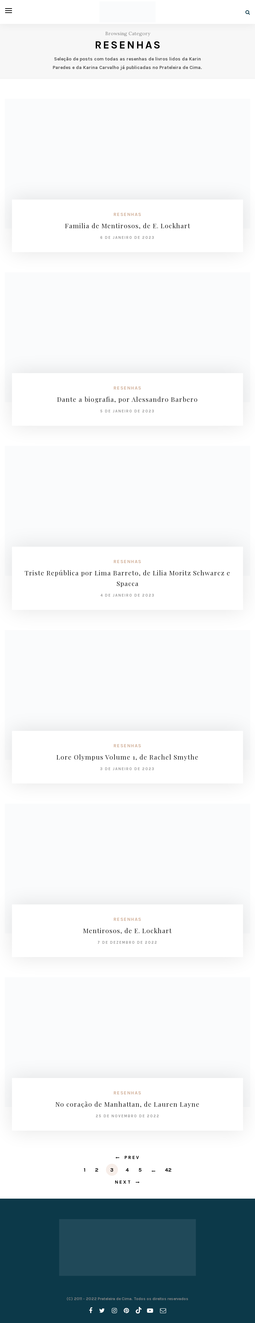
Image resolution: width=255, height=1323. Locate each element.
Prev (132, 1157)
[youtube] (150, 1310)
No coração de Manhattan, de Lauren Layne (127, 1104)
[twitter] (102, 1310)
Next (123, 1182)
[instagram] (114, 1310)
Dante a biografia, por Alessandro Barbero (127, 399)
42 (168, 1170)
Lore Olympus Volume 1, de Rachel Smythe (127, 756)
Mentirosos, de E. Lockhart (127, 930)
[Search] (247, 12)
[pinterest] (126, 1310)
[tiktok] (138, 1310)
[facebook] (90, 1310)
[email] (163, 1310)
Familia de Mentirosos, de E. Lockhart (127, 225)
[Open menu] (8, 10)
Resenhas (127, 214)
